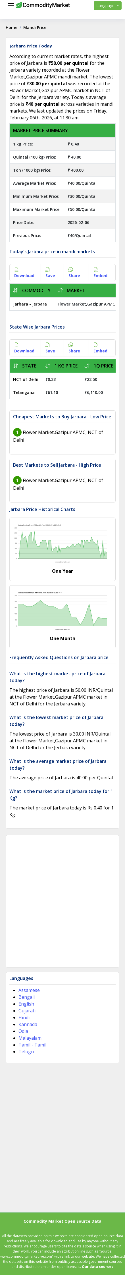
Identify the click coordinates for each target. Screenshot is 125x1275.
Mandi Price (34, 27)
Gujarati (27, 1011)
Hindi (24, 1017)
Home (11, 27)
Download (24, 272)
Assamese (29, 990)
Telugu (26, 1051)
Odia (23, 1031)
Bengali (26, 997)
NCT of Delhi (25, 379)
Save (50, 272)
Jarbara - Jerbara (30, 304)
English (26, 1004)
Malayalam (29, 1038)
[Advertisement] (62, 901)
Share (74, 272)
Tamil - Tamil (32, 1045)
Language (106, 5)
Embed (100, 272)
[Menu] (9, 5)
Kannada (27, 1024)
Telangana (24, 392)
